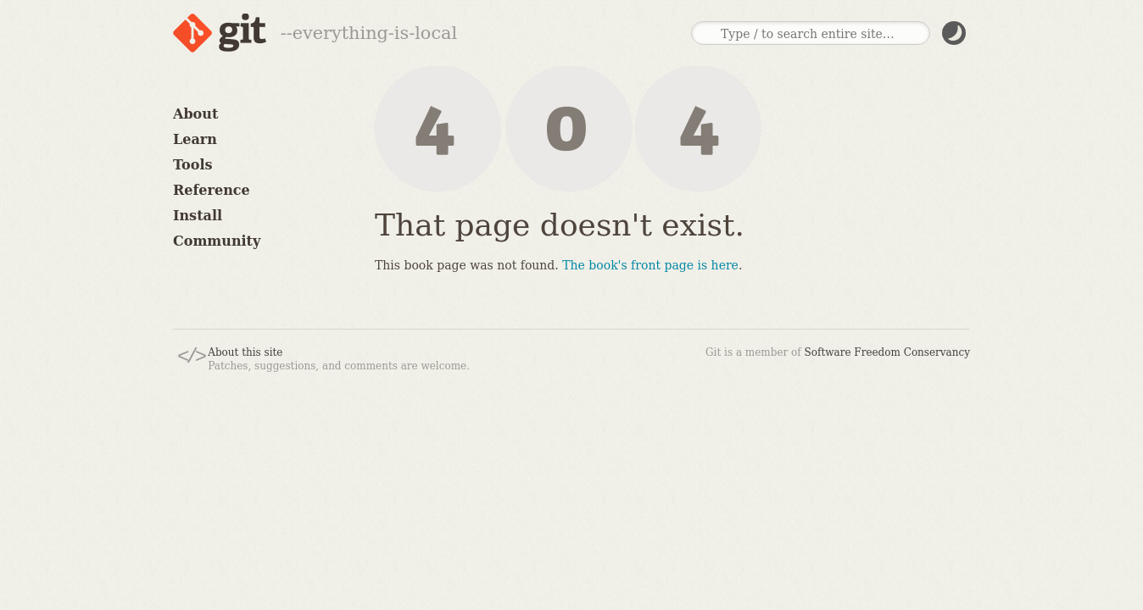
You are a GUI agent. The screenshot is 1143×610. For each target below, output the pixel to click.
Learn (195, 139)
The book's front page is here (650, 265)
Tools (193, 165)
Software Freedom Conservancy (887, 352)
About (195, 114)
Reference (211, 190)
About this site (245, 352)
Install (197, 216)
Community (216, 241)
